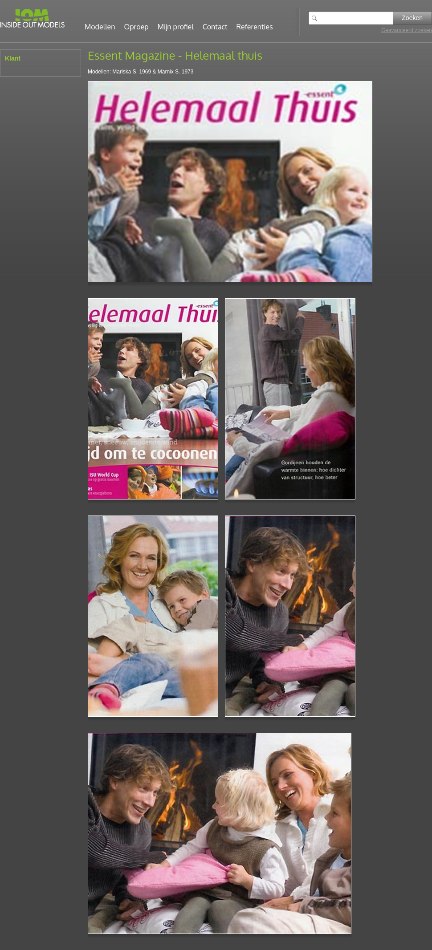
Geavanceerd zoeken (406, 30)
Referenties (254, 27)
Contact (215, 27)
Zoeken (412, 17)
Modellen (100, 27)
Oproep (136, 27)
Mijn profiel (176, 27)
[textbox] (357, 18)
